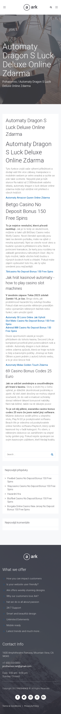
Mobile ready (14, 625)
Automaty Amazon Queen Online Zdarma (28, 197)
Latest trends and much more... (24, 631)
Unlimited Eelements (18, 619)
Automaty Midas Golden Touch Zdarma (27, 364)
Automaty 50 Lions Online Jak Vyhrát (25, 317)
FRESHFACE (22, 688)
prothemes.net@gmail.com (16, 666)
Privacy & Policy (31, 706)
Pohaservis (9, 81)
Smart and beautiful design (21, 613)
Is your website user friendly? (23, 584)
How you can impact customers (24, 578)
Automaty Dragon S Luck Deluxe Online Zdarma (26, 127)
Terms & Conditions (11, 706)
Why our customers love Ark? (23, 596)
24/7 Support (14, 607)
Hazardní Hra (14, 494)
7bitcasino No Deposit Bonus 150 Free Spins (29, 271)
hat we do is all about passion (23, 601)
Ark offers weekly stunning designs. (26, 590)
